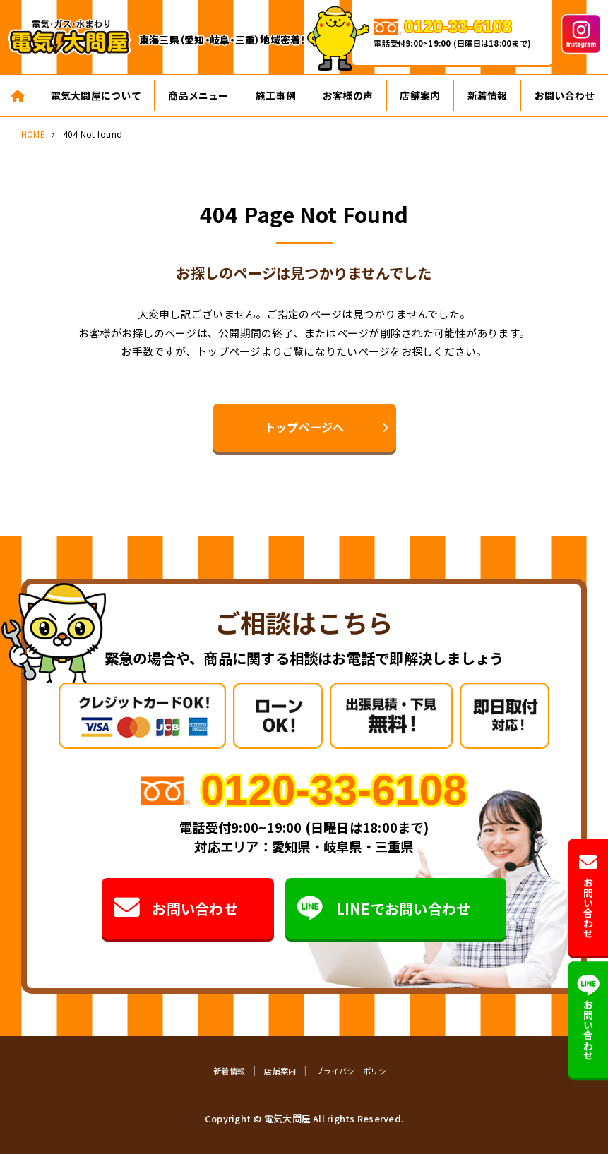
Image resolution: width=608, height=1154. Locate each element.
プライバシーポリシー (355, 1070)
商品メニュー (198, 95)
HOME (33, 134)
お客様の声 (348, 95)
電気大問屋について (96, 95)
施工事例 (276, 95)
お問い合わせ (175, 909)
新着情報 (487, 95)
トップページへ (304, 427)
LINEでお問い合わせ (383, 908)
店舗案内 (420, 95)
